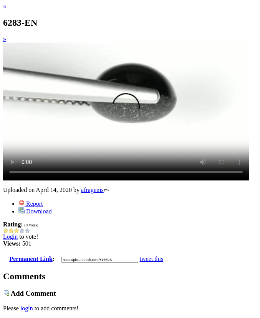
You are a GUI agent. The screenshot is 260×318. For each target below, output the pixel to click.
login (26, 308)
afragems (92, 190)
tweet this (152, 259)
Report (30, 203)
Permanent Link (30, 259)
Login (10, 236)
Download (35, 211)
